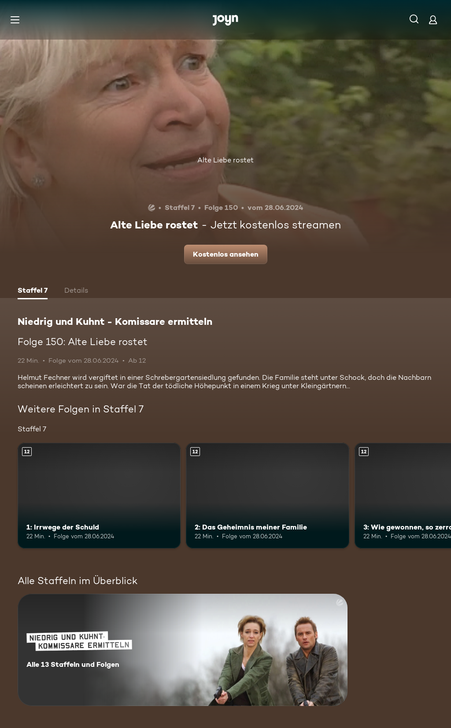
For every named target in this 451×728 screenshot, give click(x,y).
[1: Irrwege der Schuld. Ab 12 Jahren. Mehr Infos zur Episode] (99, 496)
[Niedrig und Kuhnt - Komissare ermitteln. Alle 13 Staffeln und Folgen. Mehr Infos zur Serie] (182, 650)
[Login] (433, 19)
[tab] (32, 291)
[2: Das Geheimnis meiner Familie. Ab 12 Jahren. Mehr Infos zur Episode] (267, 496)
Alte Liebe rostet (225, 160)
